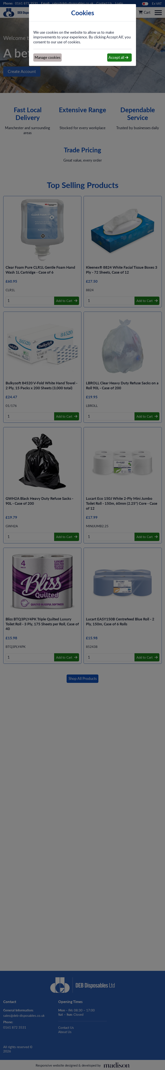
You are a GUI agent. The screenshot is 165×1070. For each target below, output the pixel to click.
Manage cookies (47, 57)
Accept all (118, 57)
